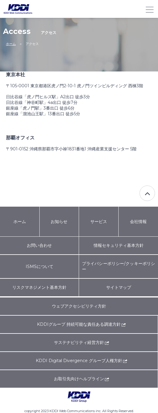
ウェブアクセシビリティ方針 (79, 306)
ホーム (11, 44)
